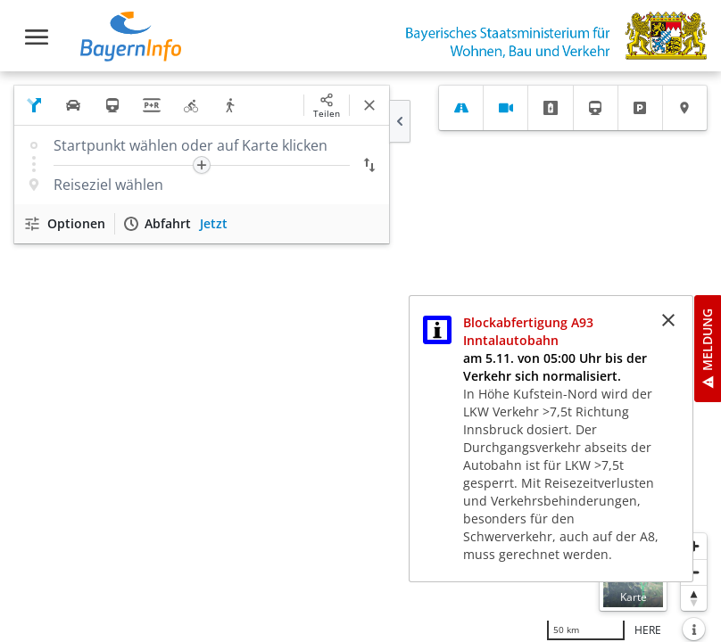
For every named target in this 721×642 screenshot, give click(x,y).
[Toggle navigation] (36, 37)
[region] (360, 356)
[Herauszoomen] (694, 572)
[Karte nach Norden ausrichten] (694, 598)
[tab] (461, 108)
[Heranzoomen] (694, 546)
